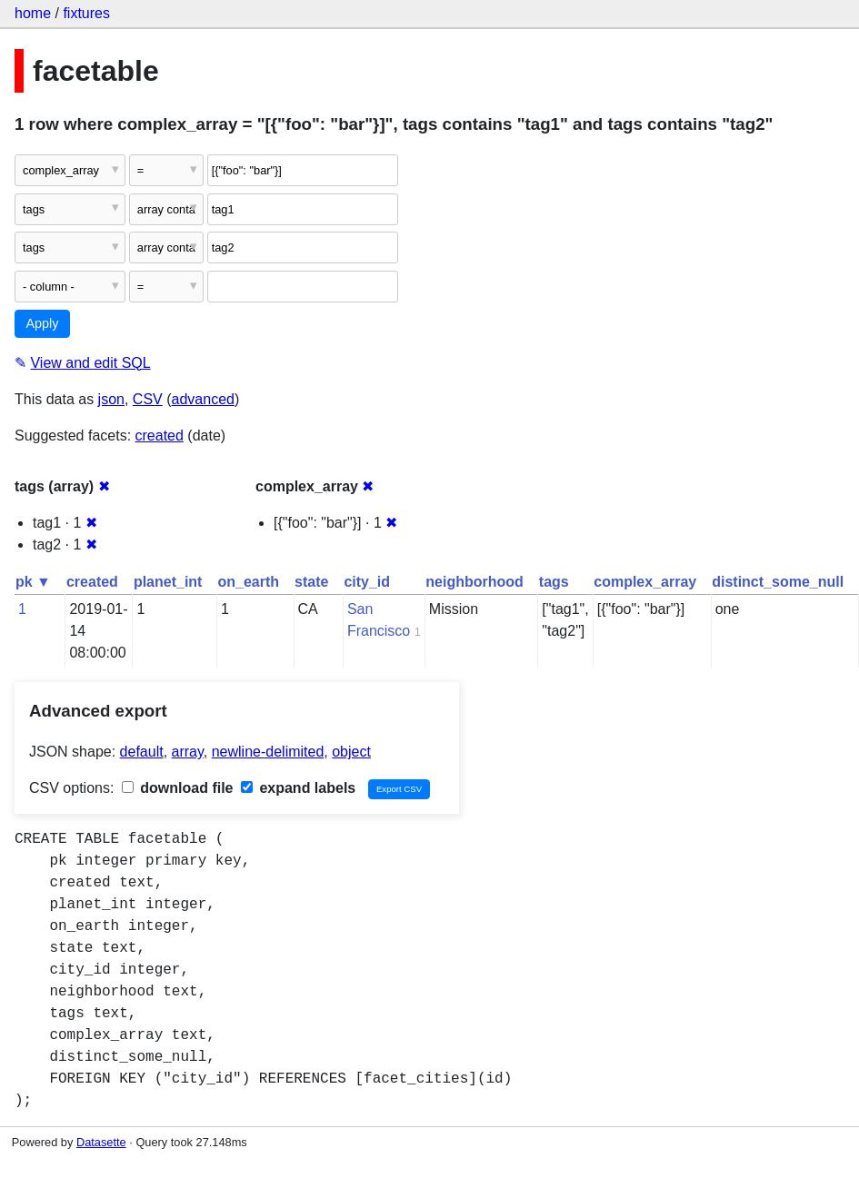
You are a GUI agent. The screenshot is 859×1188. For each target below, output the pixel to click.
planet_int (168, 581)
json (111, 399)
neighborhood (474, 581)
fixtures (86, 13)
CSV (148, 399)
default (142, 751)
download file (178, 788)
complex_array (645, 581)
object (351, 751)
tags (554, 581)
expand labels (298, 788)
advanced (203, 399)
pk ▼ (33, 581)
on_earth (248, 581)
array (188, 751)
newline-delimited (268, 751)
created (159, 435)
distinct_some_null (778, 581)
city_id (367, 581)
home (33, 13)
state (311, 581)
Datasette (101, 1142)
